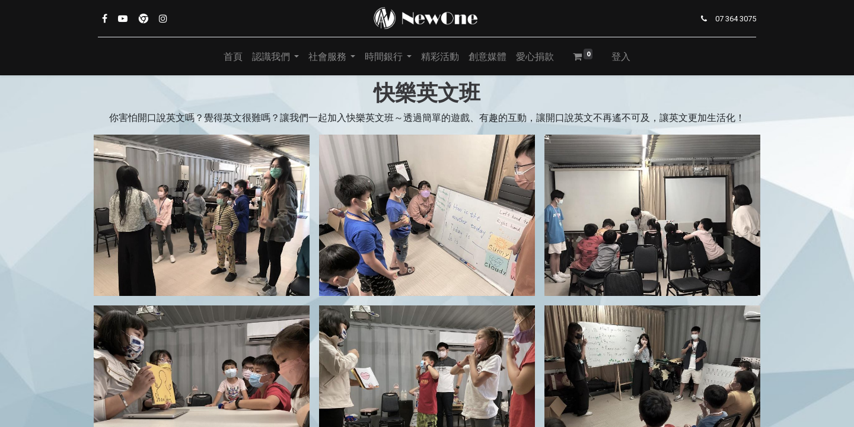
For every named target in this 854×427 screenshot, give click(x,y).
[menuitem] (233, 56)
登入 (620, 56)
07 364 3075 (735, 18)
